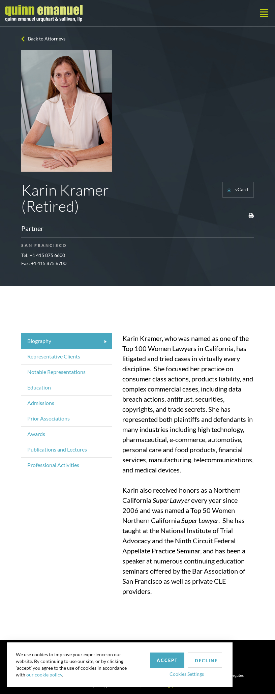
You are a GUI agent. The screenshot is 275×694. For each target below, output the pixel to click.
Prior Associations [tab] (48, 418)
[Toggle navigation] (264, 13)
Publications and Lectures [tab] (57, 449)
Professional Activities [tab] (53, 465)
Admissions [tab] (40, 403)
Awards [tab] (36, 434)
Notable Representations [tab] (56, 372)
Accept (156, 658)
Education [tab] (39, 387)
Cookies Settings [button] (175, 671)
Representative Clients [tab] (53, 356)
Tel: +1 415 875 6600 (43, 255)
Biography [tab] (39, 341)
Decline (196, 658)
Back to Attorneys (46, 38)
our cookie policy (45, 673)
